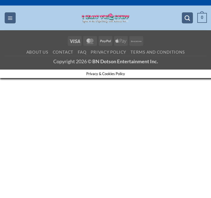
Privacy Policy (108, 52)
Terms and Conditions (158, 52)
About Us (37, 52)
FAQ (82, 52)
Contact (63, 52)
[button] (10, 17)
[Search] (187, 17)
